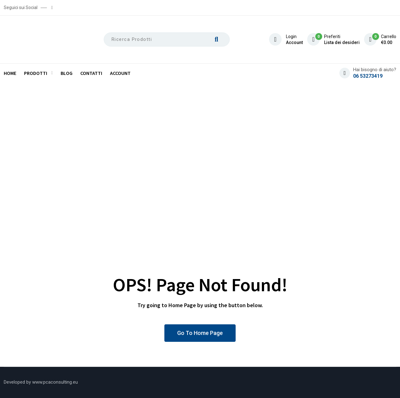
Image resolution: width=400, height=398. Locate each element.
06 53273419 (367, 76)
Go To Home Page (200, 333)
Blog (66, 73)
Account (294, 42)
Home (10, 73)
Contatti (91, 73)
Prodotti (35, 73)
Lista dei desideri (342, 42)
